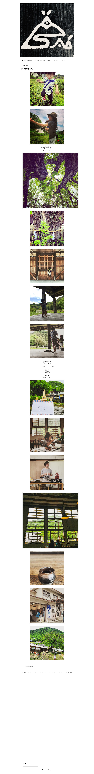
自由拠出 (55, 60)
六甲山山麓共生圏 (40, 60)
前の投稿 (70, 672)
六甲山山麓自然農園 (27, 60)
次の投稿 (24, 672)
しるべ (62, 60)
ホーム (47, 672)
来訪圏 (49, 60)
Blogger (49, 769)
